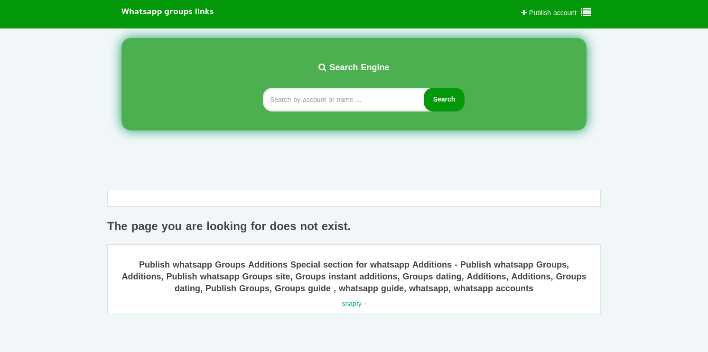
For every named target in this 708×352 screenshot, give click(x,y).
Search (444, 99)
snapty (352, 303)
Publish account (549, 13)
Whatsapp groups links (167, 13)
